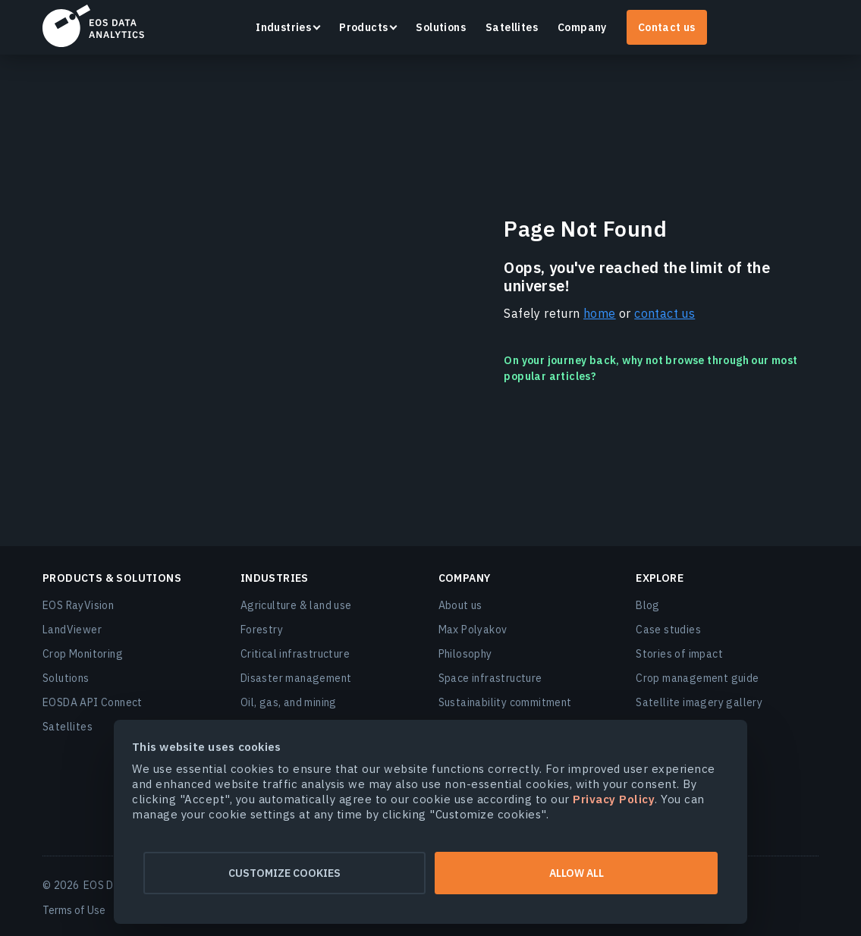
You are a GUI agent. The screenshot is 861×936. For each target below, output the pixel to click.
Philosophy (465, 654)
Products (363, 27)
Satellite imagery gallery (699, 702)
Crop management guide (697, 678)
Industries (283, 27)
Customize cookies (283, 873)
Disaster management (296, 678)
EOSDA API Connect (92, 702)
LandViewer (72, 629)
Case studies (668, 629)
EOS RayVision (78, 605)
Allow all (578, 873)
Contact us (667, 27)
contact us (664, 313)
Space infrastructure (490, 678)
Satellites (511, 27)
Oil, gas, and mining (288, 702)
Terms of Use (73, 910)
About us (460, 605)
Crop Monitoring (82, 654)
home (599, 313)
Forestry (261, 629)
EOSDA (93, 26)
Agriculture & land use (296, 605)
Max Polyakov (472, 629)
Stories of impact (679, 654)
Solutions (441, 27)
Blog (648, 605)
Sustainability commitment (505, 702)
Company (582, 27)
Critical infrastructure (295, 654)
